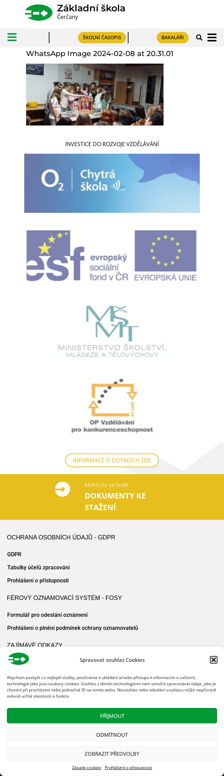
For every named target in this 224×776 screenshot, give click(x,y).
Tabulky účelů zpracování (38, 567)
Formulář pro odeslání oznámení (47, 615)
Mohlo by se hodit (106, 485)
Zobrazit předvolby (112, 753)
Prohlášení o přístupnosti (128, 767)
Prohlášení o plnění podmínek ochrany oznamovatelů (72, 628)
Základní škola (91, 8)
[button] (213, 659)
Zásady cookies (86, 767)
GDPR (14, 554)
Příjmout (112, 715)
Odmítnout (112, 734)
